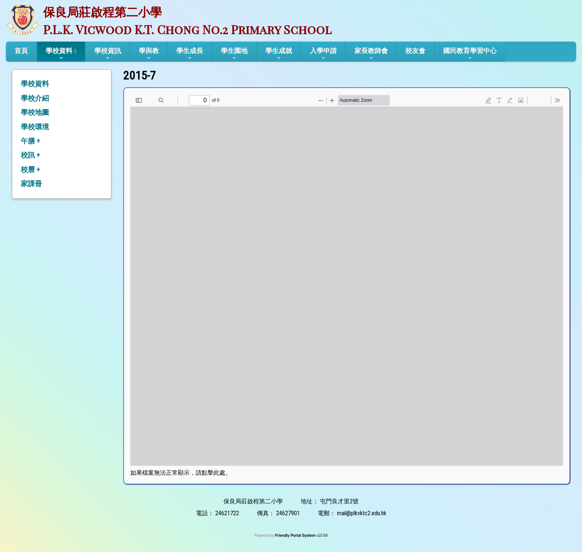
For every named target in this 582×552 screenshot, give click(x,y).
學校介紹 (35, 98)
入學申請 (323, 54)
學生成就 (278, 54)
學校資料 (59, 54)
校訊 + (30, 155)
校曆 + (30, 169)
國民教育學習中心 (470, 54)
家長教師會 (371, 54)
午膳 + (30, 141)
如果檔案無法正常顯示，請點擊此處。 (180, 472)
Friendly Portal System (295, 535)
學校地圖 (35, 112)
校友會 (415, 51)
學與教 (149, 54)
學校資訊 (107, 54)
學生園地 (234, 54)
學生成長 (189, 54)
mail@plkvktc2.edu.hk (361, 513)
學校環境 (35, 127)
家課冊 (31, 183)
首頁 (21, 51)
